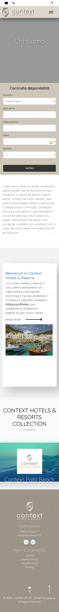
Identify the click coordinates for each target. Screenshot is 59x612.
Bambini (7, 148)
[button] (51, 3)
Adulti (6, 135)
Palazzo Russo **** (29, 531)
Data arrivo (9, 108)
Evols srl (50, 597)
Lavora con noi (29, 559)
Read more (24, 319)
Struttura (7, 95)
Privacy (29, 566)
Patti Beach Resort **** (29, 535)
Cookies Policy (29, 562)
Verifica (29, 168)
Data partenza (10, 122)
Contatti (29, 555)
